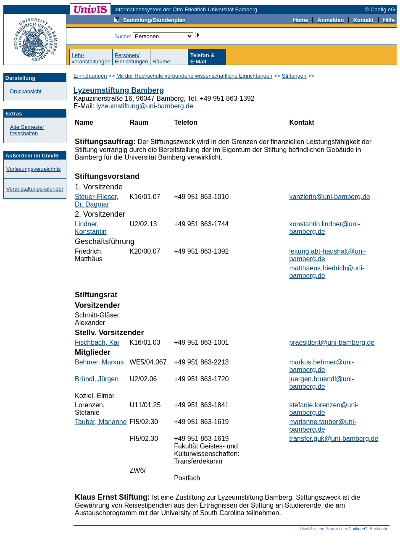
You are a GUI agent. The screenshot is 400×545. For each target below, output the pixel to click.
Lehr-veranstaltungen (91, 58)
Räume (161, 61)
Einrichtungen (90, 76)
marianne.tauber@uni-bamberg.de (322, 425)
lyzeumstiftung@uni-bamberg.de (144, 106)
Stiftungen (294, 76)
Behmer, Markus (99, 362)
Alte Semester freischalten (27, 130)
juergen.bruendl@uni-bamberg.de (321, 382)
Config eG (357, 529)
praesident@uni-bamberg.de (331, 342)
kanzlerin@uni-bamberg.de (329, 196)
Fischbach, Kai (97, 342)
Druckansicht (26, 91)
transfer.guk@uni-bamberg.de (333, 438)
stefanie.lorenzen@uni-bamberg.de (323, 408)
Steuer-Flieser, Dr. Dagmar (96, 200)
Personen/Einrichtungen (131, 58)
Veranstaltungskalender (34, 189)
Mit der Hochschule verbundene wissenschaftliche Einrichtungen (194, 76)
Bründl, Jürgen (96, 379)
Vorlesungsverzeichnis (33, 169)
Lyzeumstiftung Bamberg (119, 90)
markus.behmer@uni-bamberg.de (321, 366)
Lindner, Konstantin (91, 227)
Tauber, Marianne (101, 421)
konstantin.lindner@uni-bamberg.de (324, 227)
